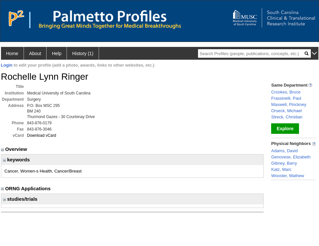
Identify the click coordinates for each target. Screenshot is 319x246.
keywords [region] (16, 159)
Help (56, 53)
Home (12, 53)
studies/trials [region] (20, 199)
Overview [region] (15, 149)
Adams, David (284, 150)
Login (6, 65)
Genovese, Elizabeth (290, 156)
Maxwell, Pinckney (288, 104)
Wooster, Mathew (287, 175)
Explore (285, 128)
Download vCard (41, 135)
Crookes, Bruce (286, 92)
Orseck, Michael (286, 110)
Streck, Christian (286, 116)
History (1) (82, 53)
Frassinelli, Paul (286, 98)
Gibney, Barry (284, 163)
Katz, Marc (281, 169)
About (35, 53)
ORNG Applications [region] (26, 188)
